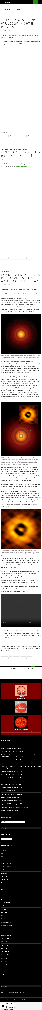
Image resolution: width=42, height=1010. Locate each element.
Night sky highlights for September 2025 (12, 800)
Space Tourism (5, 958)
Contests (3, 870)
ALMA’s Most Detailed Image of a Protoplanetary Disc (21, 294)
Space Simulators (6, 955)
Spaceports (4, 964)
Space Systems (15, 149)
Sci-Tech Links (5, 928)
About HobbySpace (5, 999)
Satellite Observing (6, 925)
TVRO (2, 974)
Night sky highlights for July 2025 (10, 810)
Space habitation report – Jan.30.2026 (11, 774)
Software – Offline (6, 935)
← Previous (12, 668)
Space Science (5, 951)
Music (2, 906)
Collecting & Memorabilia (8, 866)
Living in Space (6, 149)
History (3, 889)
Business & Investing (6, 863)
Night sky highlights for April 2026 (11, 748)
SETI (2, 932)
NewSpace (4, 912)
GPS (2, 886)
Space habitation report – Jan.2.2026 (11, 781)
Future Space (4, 879)
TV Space (3, 971)
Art (2, 853)
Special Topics (5, 968)
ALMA (33, 493)
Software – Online (6, 938)
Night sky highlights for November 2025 (12, 791)
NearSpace (4, 909)
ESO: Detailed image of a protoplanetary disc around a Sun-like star (20, 278)
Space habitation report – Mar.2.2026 (11, 759)
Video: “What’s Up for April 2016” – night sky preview (18, 23)
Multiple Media (5, 902)
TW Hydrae (10, 361)
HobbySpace (5, 2)
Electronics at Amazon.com (21, 697)
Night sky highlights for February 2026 (12, 771)
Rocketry (3, 919)
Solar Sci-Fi (4, 942)
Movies (3, 899)
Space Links (4, 948)
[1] (8, 506)
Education (4, 873)
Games (3, 883)
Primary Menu (40, 2)
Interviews (4, 892)
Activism (3, 850)
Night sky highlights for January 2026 (11, 777)
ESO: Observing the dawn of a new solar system (14, 807)
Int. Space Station (21, 166)
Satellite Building (6, 922)
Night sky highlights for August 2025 (11, 804)
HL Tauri (32, 571)
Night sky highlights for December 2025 (12, 787)
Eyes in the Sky (5, 876)
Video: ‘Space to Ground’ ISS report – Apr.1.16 (20, 153)
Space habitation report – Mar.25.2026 (12, 751)
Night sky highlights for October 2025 (11, 797)
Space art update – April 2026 (9, 745)
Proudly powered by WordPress (19, 999)
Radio (2, 915)
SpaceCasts (23, 149)
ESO (14, 289)
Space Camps (4, 945)
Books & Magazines (6, 860)
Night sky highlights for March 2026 (11, 763)
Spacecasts (4, 961)
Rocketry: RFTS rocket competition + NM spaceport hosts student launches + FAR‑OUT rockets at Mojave (19, 755)
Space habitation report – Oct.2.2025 (11, 794)
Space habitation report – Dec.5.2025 (11, 784)
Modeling (3, 896)
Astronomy (5, 17)
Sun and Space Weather (21, 729)
